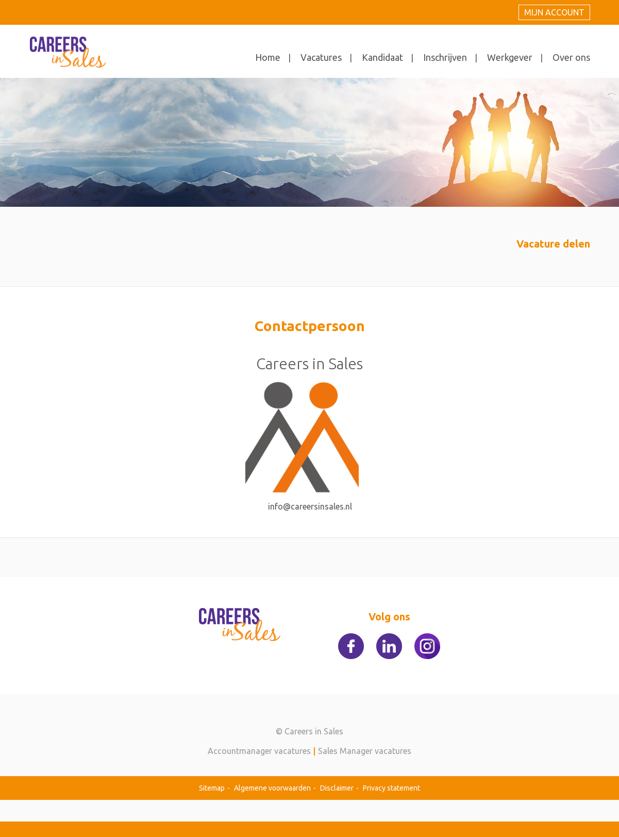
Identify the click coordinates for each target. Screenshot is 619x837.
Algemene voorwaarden (272, 788)
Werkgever (509, 57)
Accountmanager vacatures (259, 751)
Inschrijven (445, 57)
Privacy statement (391, 788)
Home (267, 57)
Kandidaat (382, 57)
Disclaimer (337, 788)
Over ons (571, 57)
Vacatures (321, 57)
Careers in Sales (309, 363)
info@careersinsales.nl (310, 506)
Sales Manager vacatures (364, 751)
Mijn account (554, 12)
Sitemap (212, 788)
